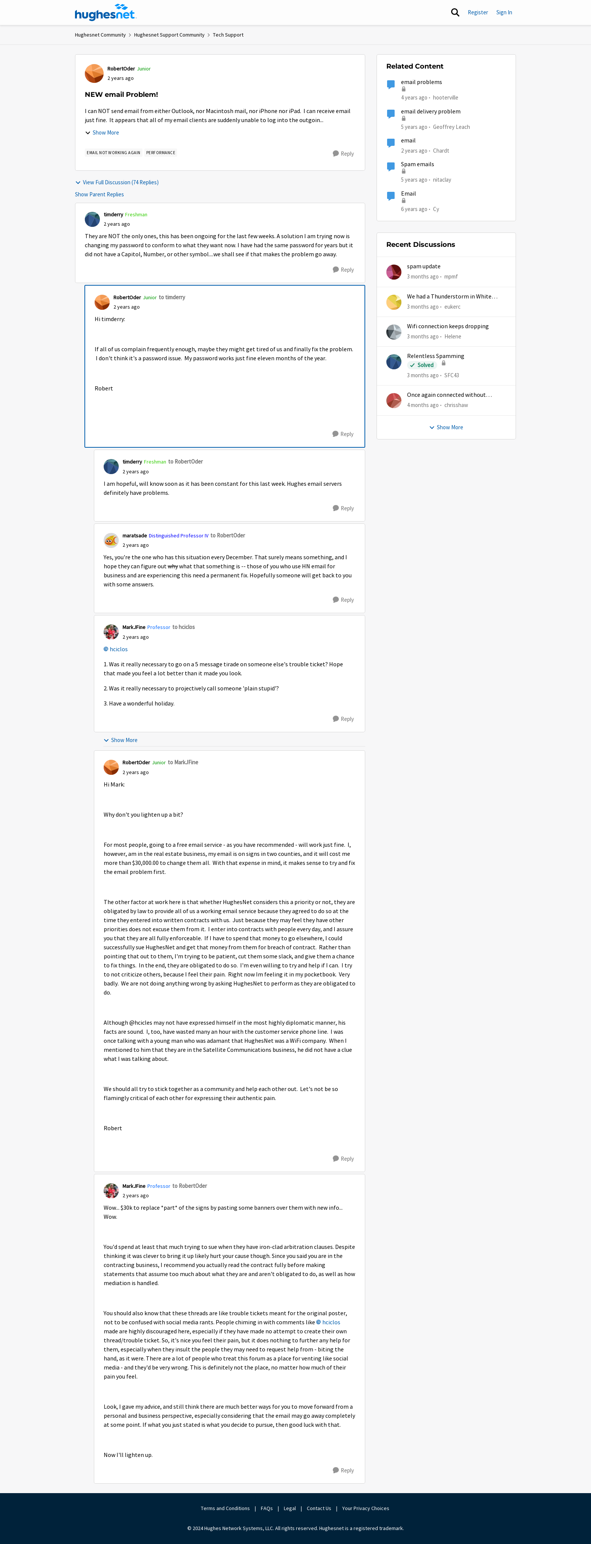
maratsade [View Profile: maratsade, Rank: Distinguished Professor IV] (134, 535)
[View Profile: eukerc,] (393, 302)
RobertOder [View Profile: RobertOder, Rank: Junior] (121, 68)
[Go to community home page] (106, 12)
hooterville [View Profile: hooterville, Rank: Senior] (445, 97)
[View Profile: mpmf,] (393, 272)
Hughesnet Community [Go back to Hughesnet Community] (100, 34)
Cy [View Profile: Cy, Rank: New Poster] (436, 208)
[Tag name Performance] (161, 152)
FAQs (267, 1508)
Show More (102, 132)
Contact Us (319, 1508)
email (408, 140)
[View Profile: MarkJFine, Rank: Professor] (111, 632)
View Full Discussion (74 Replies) (117, 182)
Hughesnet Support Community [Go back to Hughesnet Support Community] (169, 34)
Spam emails (417, 164)
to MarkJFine (183, 762)
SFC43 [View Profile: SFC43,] (451, 375)
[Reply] (343, 153)
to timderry (172, 297)
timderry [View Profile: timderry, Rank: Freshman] (113, 214)
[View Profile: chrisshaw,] (393, 400)
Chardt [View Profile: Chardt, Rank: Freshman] (441, 150)
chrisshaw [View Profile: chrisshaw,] (456, 405)
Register (478, 12)
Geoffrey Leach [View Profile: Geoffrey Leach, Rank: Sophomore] (451, 126)
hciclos (119, 649)
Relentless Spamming (435, 356)
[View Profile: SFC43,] (393, 361)
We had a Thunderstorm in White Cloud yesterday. (449, 297)
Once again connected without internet (446, 395)
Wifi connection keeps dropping (448, 326)
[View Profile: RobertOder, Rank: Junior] (94, 73)
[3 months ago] (423, 276)
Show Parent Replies (99, 194)
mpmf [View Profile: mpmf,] (451, 276)
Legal (290, 1508)
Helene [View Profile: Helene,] (452, 336)
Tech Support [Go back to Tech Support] (228, 34)
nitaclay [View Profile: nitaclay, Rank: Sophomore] (442, 179)
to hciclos (183, 626)
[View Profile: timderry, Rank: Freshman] (92, 219)
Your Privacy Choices (366, 1508)
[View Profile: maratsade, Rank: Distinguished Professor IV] (111, 540)
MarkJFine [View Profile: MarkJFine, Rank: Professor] (133, 627)
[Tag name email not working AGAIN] (113, 152)
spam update (424, 266)
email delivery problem (431, 111)
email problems (421, 82)
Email (408, 193)
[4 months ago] (423, 405)
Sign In (504, 12)
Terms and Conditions (225, 1508)
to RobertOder (185, 461)
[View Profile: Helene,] (393, 332)
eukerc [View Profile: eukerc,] (452, 306)
